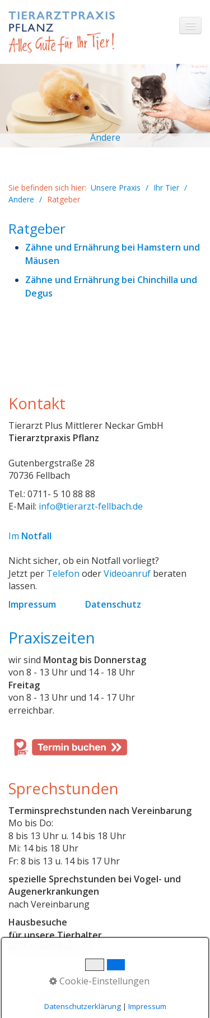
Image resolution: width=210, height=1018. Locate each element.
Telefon (63, 573)
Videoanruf (127, 573)
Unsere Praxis (116, 187)
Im (30, 536)
